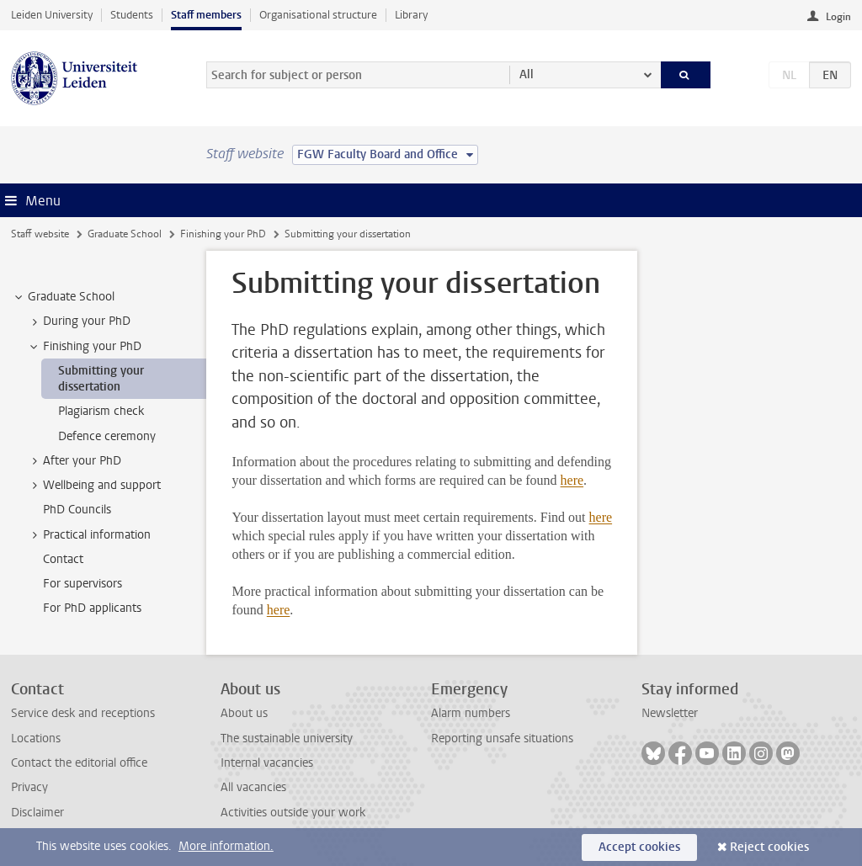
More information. (226, 846)
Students (131, 15)
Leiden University (52, 15)
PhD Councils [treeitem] (77, 510)
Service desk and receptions (83, 713)
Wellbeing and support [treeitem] (94, 485)
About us (244, 713)
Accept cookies (639, 847)
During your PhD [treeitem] (78, 321)
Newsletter (669, 713)
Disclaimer (37, 813)
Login (838, 17)
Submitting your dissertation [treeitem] (101, 379)
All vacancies (253, 787)
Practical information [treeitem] (89, 535)
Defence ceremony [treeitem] (107, 436)
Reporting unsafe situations (502, 738)
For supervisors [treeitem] (82, 584)
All (526, 74)
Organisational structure (318, 15)
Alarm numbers (470, 713)
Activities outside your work (293, 813)
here (572, 480)
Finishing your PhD (223, 234)
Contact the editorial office (79, 763)
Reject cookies (769, 847)
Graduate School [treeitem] (63, 297)
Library (411, 15)
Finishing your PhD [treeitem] (84, 346)
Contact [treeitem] (63, 559)
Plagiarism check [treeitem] (101, 411)
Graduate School (125, 234)
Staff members (206, 15)
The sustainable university (287, 738)
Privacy (29, 787)
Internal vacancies (267, 763)
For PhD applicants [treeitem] (92, 608)
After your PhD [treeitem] (74, 461)
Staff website (40, 234)
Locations (36, 738)
